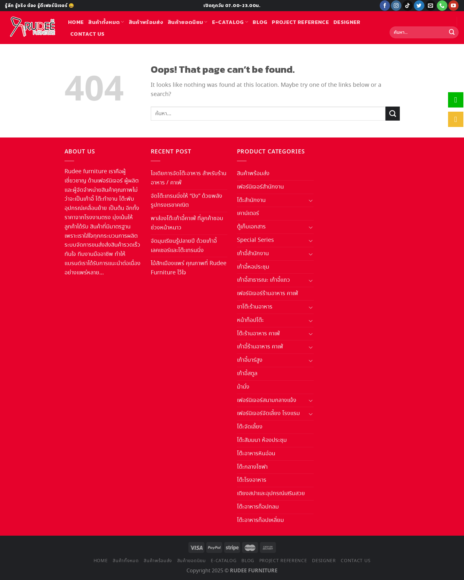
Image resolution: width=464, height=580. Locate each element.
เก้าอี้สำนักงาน (253, 253)
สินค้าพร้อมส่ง (146, 22)
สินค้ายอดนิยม (188, 22)
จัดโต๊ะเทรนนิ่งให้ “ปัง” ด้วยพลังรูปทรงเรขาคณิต (186, 201)
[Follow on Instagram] (396, 5)
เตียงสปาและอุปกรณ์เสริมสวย (271, 493)
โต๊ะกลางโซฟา (252, 467)
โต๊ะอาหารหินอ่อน (256, 454)
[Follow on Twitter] (419, 5)
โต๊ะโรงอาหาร (251, 480)
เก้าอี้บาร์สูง (249, 360)
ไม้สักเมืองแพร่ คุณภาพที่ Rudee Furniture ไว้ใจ (188, 268)
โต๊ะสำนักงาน (251, 200)
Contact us (87, 34)
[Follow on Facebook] (385, 5)
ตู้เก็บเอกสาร (251, 227)
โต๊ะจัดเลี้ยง (249, 427)
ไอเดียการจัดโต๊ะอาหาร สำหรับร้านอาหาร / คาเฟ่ (188, 178)
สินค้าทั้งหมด (106, 22)
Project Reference (300, 22)
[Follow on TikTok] (407, 5)
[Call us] (442, 5)
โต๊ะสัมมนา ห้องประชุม (262, 440)
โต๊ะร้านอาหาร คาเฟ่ (258, 334)
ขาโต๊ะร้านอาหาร (254, 307)
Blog (260, 22)
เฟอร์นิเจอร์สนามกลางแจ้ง (266, 400)
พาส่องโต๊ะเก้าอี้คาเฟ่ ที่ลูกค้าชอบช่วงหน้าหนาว (187, 223)
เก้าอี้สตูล (247, 373)
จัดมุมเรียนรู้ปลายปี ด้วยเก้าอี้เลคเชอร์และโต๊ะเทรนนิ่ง (184, 246)
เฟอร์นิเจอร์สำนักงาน (260, 187)
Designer (347, 22)
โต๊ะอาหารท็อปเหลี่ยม (260, 520)
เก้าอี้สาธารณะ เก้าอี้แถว (263, 280)
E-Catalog (230, 22)
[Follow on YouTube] (453, 5)
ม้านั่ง (243, 387)
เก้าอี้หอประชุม (253, 267)
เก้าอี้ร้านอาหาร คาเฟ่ (260, 347)
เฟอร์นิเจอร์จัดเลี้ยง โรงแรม (268, 413)
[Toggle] (310, 200)
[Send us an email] (430, 5)
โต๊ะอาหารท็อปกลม (258, 507)
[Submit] (452, 32)
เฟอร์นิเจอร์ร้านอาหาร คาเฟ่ (267, 293)
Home (76, 22)
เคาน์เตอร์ (248, 213)
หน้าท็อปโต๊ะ (250, 320)
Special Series (255, 240)
